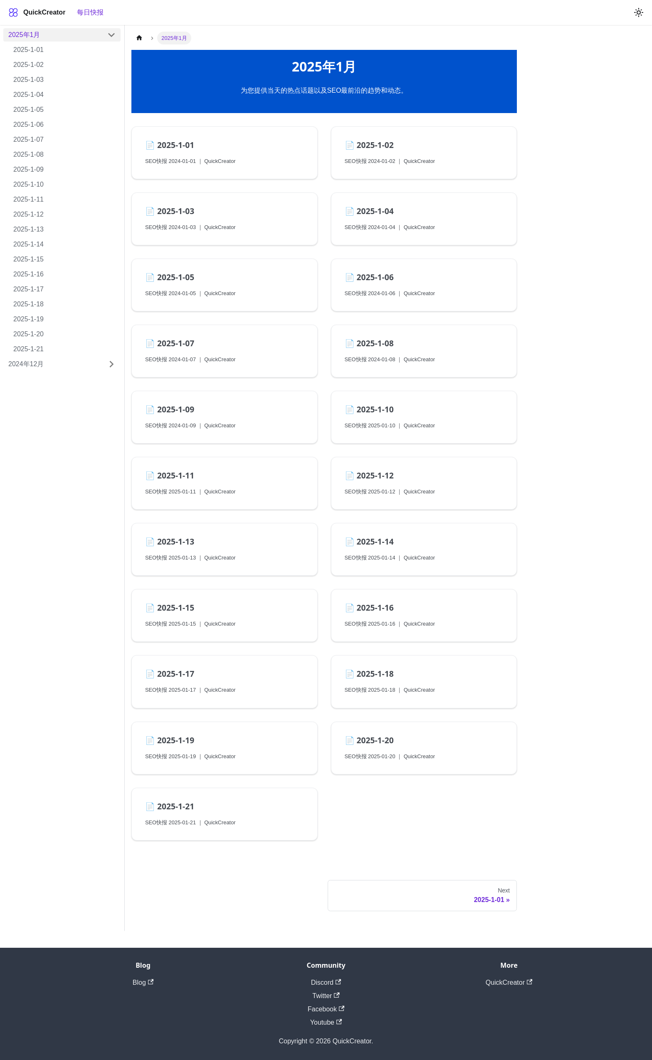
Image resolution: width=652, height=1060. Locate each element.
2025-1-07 (28, 139)
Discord (326, 982)
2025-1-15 (28, 259)
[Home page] (139, 38)
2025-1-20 (28, 334)
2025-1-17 (28, 289)
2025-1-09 (28, 169)
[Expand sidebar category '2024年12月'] (111, 364)
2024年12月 (26, 363)
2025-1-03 (28, 79)
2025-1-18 (28, 304)
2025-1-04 (28, 94)
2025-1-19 (28, 319)
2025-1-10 (28, 184)
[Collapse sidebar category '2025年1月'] (111, 35)
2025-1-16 (28, 274)
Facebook (326, 1009)
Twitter (325, 995)
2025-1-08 (28, 154)
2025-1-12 (28, 214)
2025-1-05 (28, 109)
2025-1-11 (28, 199)
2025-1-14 (28, 244)
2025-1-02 (28, 64)
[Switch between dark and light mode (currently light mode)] (638, 12)
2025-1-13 (28, 229)
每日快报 (90, 12)
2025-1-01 (28, 49)
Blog (143, 982)
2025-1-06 (28, 124)
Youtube (326, 1022)
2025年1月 (24, 34)
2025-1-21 (28, 349)
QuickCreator (509, 982)
